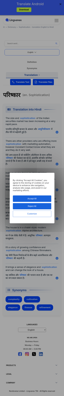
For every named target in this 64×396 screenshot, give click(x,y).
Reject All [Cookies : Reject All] (32, 206)
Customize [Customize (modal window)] (32, 214)
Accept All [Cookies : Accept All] (32, 199)
